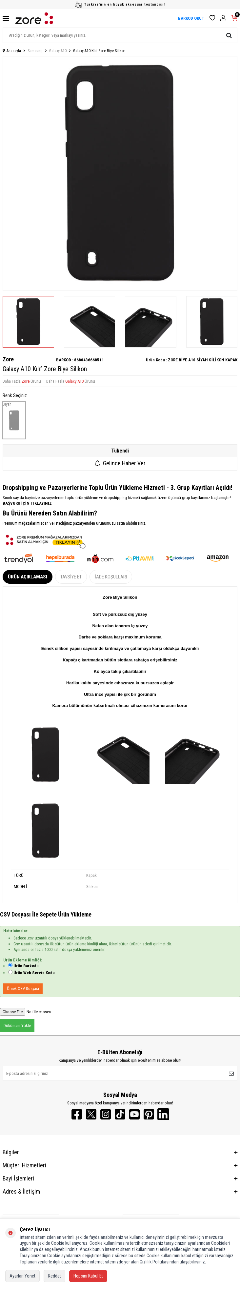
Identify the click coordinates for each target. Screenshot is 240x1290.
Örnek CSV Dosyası (23, 988)
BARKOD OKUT (191, 18)
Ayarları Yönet (22, 1276)
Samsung (35, 51)
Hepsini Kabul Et (88, 1276)
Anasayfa (12, 51)
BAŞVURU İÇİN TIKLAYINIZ (27, 503)
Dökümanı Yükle (17, 1025)
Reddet (54, 1276)
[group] (120, 173)
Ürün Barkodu (26, 965)
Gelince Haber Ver (120, 463)
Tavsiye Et (71, 577)
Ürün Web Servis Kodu (34, 972)
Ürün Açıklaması (27, 577)
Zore (8, 359)
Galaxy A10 (58, 51)
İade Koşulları (111, 577)
